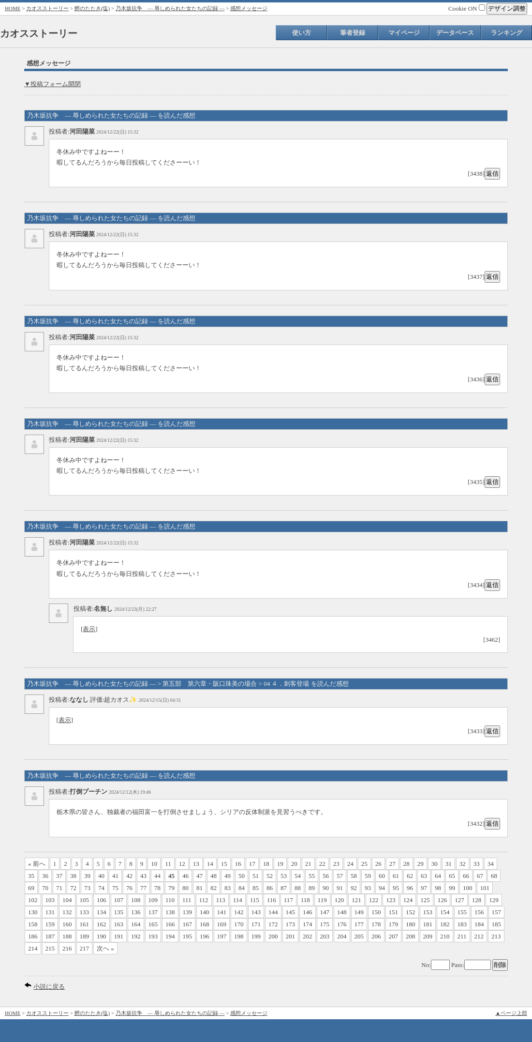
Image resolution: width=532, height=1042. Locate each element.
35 (31, 875)
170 (239, 924)
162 (101, 924)
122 (374, 900)
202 (307, 936)
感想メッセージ (248, 8)
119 (322, 900)
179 (394, 924)
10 (154, 863)
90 (326, 887)
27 (392, 863)
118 (305, 900)
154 (445, 912)
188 (67, 936)
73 (87, 887)
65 (452, 875)
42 (129, 875)
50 (241, 875)
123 (391, 900)
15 (224, 863)
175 (325, 924)
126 (442, 900)
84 (241, 887)
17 (252, 863)
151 (394, 912)
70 (45, 887)
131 (50, 912)
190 (101, 936)
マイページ (404, 32)
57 (340, 875)
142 (239, 912)
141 (222, 912)
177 (359, 924)
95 (396, 887)
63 (424, 875)
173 (291, 924)
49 (227, 875)
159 (50, 924)
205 (359, 936)
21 (308, 863)
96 (410, 887)
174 (307, 924)
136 (136, 912)
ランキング (506, 32)
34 (491, 863)
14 (210, 863)
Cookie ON (466, 8)
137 (153, 912)
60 (382, 875)
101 (485, 887)
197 (222, 936)
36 (45, 875)
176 (342, 924)
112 (203, 900)
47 (199, 875)
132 (67, 912)
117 (288, 900)
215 (50, 948)
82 (213, 887)
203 (325, 936)
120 (339, 900)
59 (368, 875)
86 (269, 887)
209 (428, 936)
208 (410, 936)
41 (115, 875)
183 (462, 924)
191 (119, 936)
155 (462, 912)
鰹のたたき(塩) (92, 8)
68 (494, 875)
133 (84, 912)
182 (445, 924)
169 (222, 924)
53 (284, 875)
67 (480, 875)
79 (171, 887)
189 (84, 936)
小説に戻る (49, 986)
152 (410, 912)
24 (350, 863)
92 (354, 887)
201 (291, 936)
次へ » (105, 948)
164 (136, 924)
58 (354, 875)
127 (459, 900)
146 (307, 912)
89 (312, 887)
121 (356, 900)
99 (452, 887)
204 (342, 936)
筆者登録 (352, 32)
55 (312, 875)
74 (101, 887)
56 (326, 875)
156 (479, 912)
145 (291, 912)
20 (294, 863)
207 (394, 936)
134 (101, 912)
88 (298, 887)
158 (33, 924)
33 (476, 863)
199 (256, 936)
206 (376, 936)
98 (438, 887)
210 (445, 936)
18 (266, 863)
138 (170, 912)
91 (340, 887)
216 (67, 948)
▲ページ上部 (511, 1013)
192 (136, 936)
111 (187, 900)
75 (115, 887)
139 (187, 912)
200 (273, 936)
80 (185, 887)
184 (479, 924)
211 (462, 936)
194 (170, 936)
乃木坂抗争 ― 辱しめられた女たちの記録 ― (170, 8)
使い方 (301, 32)
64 (438, 875)
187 (50, 936)
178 (376, 924)
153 (428, 912)
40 (101, 875)
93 (368, 887)
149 (359, 912)
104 (67, 900)
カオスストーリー (47, 8)
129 (494, 900)
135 (119, 912)
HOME (12, 8)
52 (269, 875)
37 (59, 875)
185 (497, 924)
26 (378, 863)
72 (73, 887)
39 (87, 875)
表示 (89, 629)
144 (273, 912)
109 (153, 900)
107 (119, 900)
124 (408, 900)
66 (466, 875)
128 (477, 900)
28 (406, 863)
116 (271, 900)
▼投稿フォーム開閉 (52, 84)
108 (136, 900)
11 (168, 863)
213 (496, 936)
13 (196, 863)
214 (33, 948)
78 (157, 887)
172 (273, 924)
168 (204, 924)
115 (254, 900)
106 (101, 900)
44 (157, 875)
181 (428, 924)
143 (256, 912)
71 (59, 887)
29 (420, 863)
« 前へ (36, 863)
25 (364, 863)
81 (199, 887)
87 (284, 887)
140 (204, 912)
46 (185, 875)
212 (479, 936)
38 (73, 875)
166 (170, 924)
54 (298, 875)
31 (448, 863)
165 (153, 924)
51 (255, 875)
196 (204, 936)
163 (119, 924)
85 (255, 887)
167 (187, 924)
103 (50, 900)
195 (187, 936)
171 (256, 924)
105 (84, 900)
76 (129, 887)
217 (84, 948)
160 (67, 924)
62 (410, 875)
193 (153, 936)
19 (280, 863)
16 (238, 863)
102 (33, 900)
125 (425, 900)
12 (182, 863)
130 (33, 912)
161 (84, 924)
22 (322, 863)
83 (227, 887)
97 (424, 887)
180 (410, 924)
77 (143, 887)
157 (497, 912)
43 (143, 875)
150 (376, 912)
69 (31, 887)
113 (220, 900)
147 (325, 912)
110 (170, 900)
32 (462, 863)
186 (33, 936)
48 (213, 875)
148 (342, 912)
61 (396, 875)
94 (382, 887)
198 (239, 936)
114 (237, 900)
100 (468, 887)
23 (336, 863)
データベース (455, 32)
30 (434, 863)
